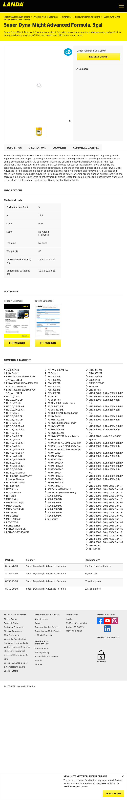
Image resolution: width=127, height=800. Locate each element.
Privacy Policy (42, 653)
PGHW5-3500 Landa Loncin (61, 423)
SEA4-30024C (54, 516)
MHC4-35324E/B (15, 509)
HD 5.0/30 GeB (14, 470)
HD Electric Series (15, 483)
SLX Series (94, 380)
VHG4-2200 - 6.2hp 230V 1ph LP (106, 407)
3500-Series (12, 370)
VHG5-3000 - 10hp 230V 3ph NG (106, 496)
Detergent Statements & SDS (15, 657)
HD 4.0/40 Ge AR (15, 450)
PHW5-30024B (55, 483)
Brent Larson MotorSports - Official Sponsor (47, 633)
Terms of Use (41, 649)
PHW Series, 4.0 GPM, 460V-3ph (64, 450)
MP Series (11, 513)
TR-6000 (93, 387)
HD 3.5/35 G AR (14, 416)
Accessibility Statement (47, 657)
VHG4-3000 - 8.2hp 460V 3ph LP (106, 476)
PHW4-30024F (55, 473)
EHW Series (12, 373)
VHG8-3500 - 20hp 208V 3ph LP (105, 526)
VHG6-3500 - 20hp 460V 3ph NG (106, 523)
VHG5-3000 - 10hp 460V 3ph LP (105, 499)
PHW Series (53, 440)
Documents (59, 148)
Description (14, 148)
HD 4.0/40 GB (13, 440)
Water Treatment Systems (17, 647)
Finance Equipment (13, 631)
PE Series (52, 373)
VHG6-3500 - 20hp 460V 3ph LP (105, 519)
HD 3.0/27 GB (13, 403)
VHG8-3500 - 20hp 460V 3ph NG (106, 542)
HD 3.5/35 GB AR (15, 426)
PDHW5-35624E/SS (57, 370)
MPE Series (12, 516)
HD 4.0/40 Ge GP (15, 453)
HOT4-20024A (13, 493)
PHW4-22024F (55, 453)
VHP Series (95, 546)
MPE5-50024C (13, 519)
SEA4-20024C (54, 503)
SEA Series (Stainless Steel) (61, 493)
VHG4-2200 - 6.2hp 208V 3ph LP (106, 397)
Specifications (37, 148)
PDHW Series (13, 526)
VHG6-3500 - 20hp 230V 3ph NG (106, 516)
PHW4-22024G (55, 456)
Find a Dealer (10, 619)
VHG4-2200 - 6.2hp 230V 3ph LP (106, 416)
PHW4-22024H (55, 460)
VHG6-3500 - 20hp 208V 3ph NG (106, 509)
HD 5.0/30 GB (13, 463)
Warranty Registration (15, 639)
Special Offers (11, 671)
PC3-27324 (12, 523)
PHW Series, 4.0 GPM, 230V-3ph (64, 446)
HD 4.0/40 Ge (13, 446)
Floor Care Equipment (14, 651)
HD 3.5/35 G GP (14, 420)
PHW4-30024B (55, 466)
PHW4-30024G (55, 476)
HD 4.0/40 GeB (14, 456)
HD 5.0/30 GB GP (15, 466)
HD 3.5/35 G (12, 413)
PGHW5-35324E (55, 426)
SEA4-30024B (54, 513)
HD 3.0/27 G (12, 397)
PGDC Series (54, 400)
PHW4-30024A (55, 463)
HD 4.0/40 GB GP (15, 443)
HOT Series (12, 489)
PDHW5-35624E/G (16, 529)
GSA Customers (11, 635)
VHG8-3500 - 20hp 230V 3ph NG (106, 536)
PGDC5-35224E (55, 407)
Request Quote (98, 57)
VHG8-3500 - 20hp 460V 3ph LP (105, 539)
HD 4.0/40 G (12, 433)
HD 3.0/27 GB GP (15, 410)
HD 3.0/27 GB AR (15, 407)
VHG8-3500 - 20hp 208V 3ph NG (106, 529)
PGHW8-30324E (55, 433)
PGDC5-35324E (55, 410)
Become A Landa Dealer (15, 663)
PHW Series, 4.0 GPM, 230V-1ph (64, 443)
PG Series (52, 397)
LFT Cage (11, 496)
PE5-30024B (54, 390)
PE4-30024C (53, 387)
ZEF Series (94, 549)
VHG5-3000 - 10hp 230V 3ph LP (105, 493)
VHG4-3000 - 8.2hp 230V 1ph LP (106, 463)
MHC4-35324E (13, 506)
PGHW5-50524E (55, 430)
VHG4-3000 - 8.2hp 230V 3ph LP (106, 466)
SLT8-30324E (95, 373)
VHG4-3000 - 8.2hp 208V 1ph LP (106, 443)
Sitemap (39, 665)
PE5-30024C (53, 393)
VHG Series (95, 390)
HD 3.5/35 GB (13, 423)
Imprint (38, 661)
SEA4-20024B (54, 499)
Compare (83, 69)
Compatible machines (86, 148)
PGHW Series (54, 416)
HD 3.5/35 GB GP (15, 430)
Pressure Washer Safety (47, 627)
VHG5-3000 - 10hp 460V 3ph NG (106, 503)
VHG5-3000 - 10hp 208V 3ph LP (105, 486)
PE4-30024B (54, 383)
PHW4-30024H (55, 479)
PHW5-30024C (55, 486)
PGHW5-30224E (55, 420)
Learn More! (113, 794)
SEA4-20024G (54, 506)
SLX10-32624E (96, 383)
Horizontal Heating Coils (16, 643)
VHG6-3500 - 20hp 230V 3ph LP (105, 513)
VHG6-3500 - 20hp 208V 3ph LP (105, 506)
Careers (38, 623)
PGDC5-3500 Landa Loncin (61, 403)
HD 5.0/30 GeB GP (15, 473)
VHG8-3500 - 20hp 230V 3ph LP (105, 532)
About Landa (41, 619)
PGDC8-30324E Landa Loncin (62, 413)
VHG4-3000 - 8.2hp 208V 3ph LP (106, 453)
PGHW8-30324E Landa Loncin (63, 436)
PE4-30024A (54, 380)
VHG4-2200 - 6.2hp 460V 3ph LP (106, 426)
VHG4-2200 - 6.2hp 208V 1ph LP (106, 393)
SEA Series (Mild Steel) (59, 489)
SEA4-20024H (54, 509)
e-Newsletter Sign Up (14, 667)
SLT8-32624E (95, 377)
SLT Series (52, 519)
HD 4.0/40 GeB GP (15, 460)
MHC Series (12, 499)
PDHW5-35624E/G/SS (17, 532)
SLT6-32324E (95, 370)
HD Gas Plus (12, 486)
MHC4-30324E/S (14, 503)
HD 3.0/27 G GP (14, 400)
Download (17, 343)
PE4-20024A (54, 377)
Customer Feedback (13, 627)
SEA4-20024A (54, 496)
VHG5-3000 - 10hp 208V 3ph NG (106, 489)
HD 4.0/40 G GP (14, 436)
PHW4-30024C (55, 470)
